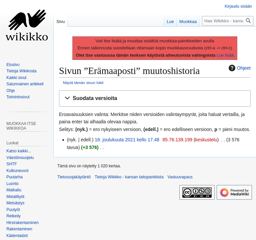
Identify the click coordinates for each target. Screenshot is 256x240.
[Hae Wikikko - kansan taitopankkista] (227, 21)
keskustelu (206, 139)
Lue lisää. (226, 55)
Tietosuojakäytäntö (74, 177)
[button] (155, 98)
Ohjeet (239, 68)
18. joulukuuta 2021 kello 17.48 (127, 139)
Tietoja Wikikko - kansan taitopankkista (129, 177)
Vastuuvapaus (180, 177)
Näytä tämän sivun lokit (83, 82)
